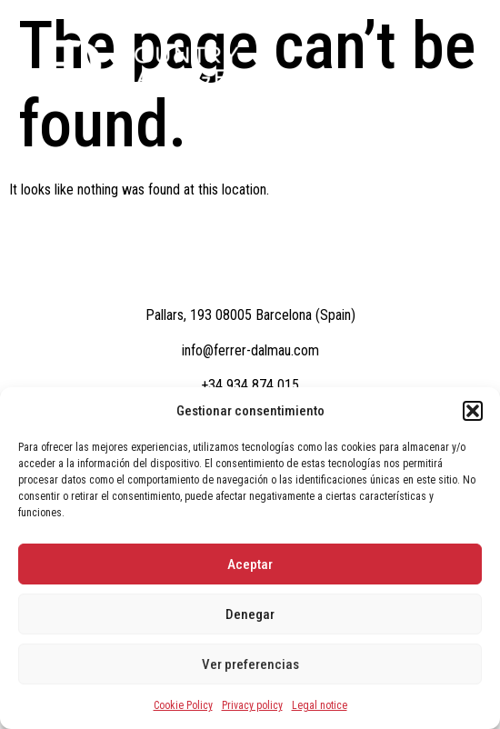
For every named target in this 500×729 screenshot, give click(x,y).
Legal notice (319, 705)
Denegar (250, 614)
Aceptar (250, 564)
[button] (473, 411)
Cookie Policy (183, 705)
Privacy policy (252, 705)
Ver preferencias (250, 664)
